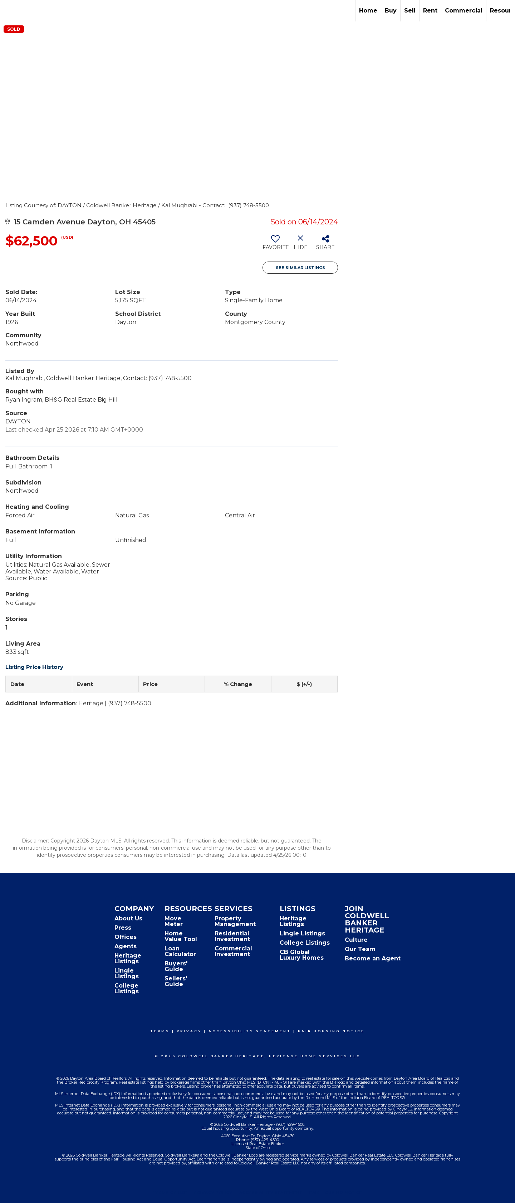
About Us (128, 918)
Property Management (235, 921)
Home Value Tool (181, 936)
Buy (391, 10)
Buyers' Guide (176, 966)
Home (368, 10)
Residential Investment (232, 936)
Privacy (189, 1031)
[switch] (275, 245)
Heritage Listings (127, 958)
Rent (430, 10)
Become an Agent (373, 958)
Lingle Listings (126, 973)
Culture (356, 939)
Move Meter (174, 921)
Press (122, 927)
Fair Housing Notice (331, 1031)
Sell (410, 10)
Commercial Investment (233, 951)
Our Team (360, 949)
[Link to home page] (9, 10)
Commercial (463, 10)
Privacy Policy (213, 1192)
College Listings (126, 988)
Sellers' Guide (176, 981)
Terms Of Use (170, 1192)
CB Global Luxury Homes (302, 955)
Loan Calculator (180, 951)
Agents (125, 946)
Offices (125, 937)
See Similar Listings (300, 267)
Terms (160, 1031)
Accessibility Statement (250, 1031)
